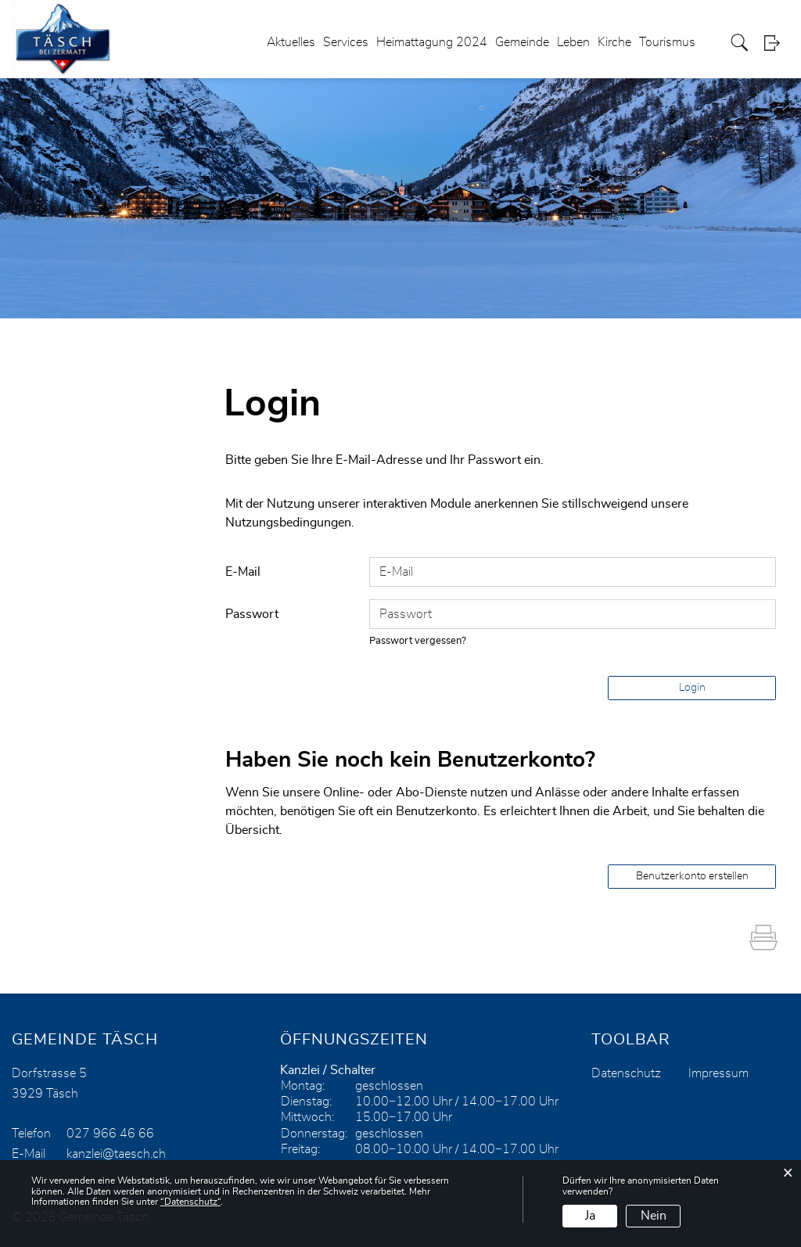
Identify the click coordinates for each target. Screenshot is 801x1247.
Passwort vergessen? (417, 641)
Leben (573, 42)
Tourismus (667, 42)
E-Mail (242, 572)
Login (776, 42)
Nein (653, 1215)
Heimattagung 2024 (431, 42)
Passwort (251, 614)
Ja (590, 1215)
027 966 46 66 (110, 1133)
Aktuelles (291, 42)
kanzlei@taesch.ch (116, 1154)
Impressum (718, 1073)
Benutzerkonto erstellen (692, 876)
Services (345, 42)
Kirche (614, 42)
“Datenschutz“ (190, 1201)
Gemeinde (522, 42)
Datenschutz (626, 1073)
